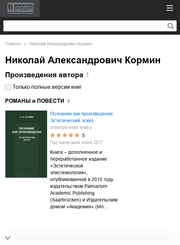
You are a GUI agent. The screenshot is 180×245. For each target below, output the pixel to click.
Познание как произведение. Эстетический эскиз (82, 117)
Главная (13, 44)
